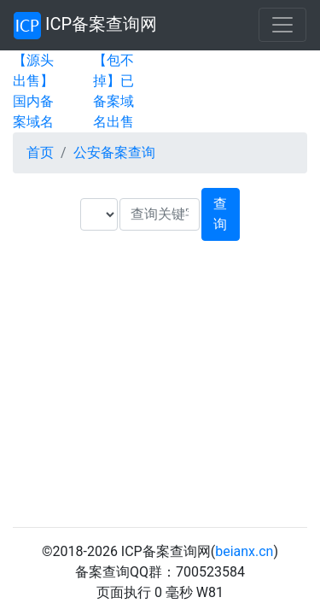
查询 (220, 214)
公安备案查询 (114, 152)
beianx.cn (244, 551)
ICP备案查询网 (85, 25)
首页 (40, 152)
